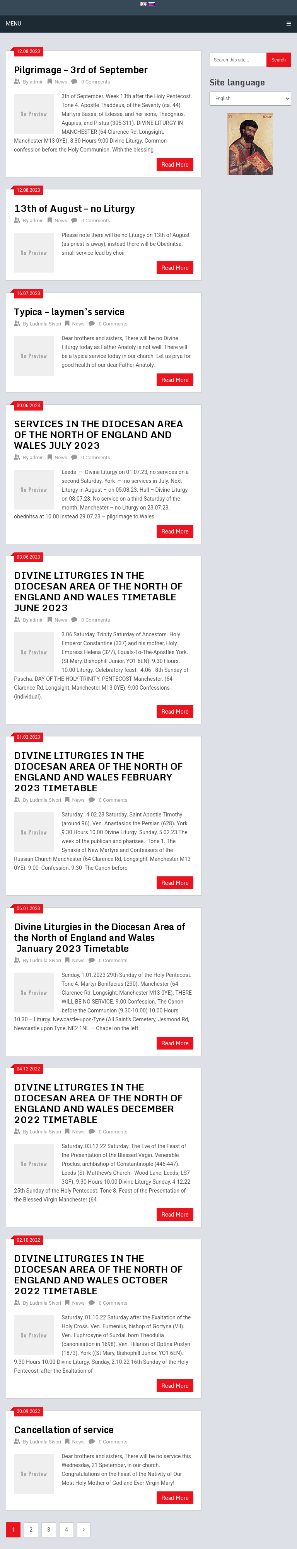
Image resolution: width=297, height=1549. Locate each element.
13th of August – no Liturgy (74, 208)
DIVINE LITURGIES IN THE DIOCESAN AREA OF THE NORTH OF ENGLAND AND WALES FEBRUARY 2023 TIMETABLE (98, 771)
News (61, 82)
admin (37, 82)
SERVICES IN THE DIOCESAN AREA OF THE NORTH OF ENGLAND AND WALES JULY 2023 (98, 434)
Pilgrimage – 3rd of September (81, 69)
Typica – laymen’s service (69, 311)
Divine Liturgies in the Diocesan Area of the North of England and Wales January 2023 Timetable (99, 937)
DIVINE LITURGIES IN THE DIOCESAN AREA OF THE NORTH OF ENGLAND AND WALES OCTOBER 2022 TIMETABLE (98, 1274)
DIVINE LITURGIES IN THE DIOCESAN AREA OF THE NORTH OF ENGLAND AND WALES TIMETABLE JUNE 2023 (98, 591)
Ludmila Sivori (45, 324)
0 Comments (95, 82)
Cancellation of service (64, 1429)
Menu (13, 23)
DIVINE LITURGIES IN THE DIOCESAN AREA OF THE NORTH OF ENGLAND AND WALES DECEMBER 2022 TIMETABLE (98, 1103)
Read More (175, 164)
